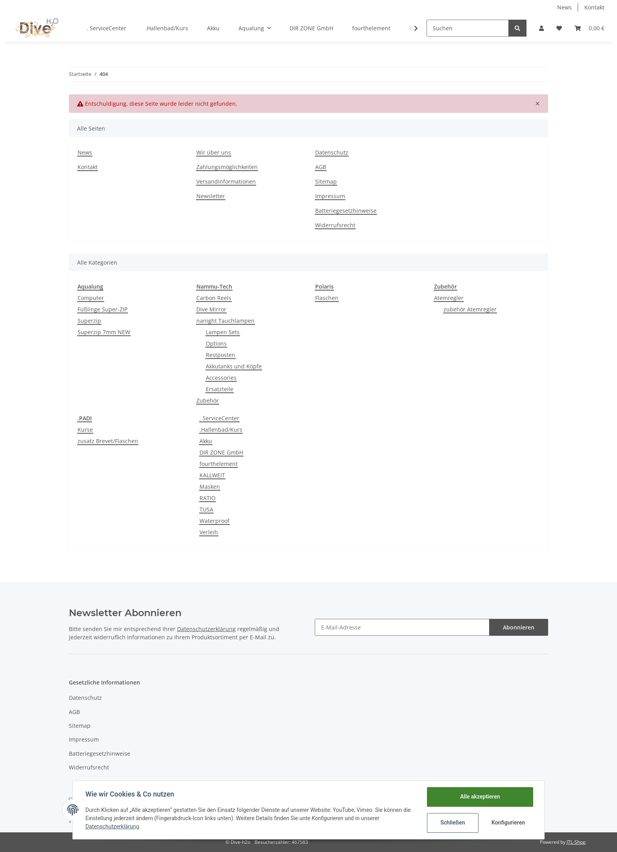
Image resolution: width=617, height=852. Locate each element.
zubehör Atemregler (470, 309)
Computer (91, 298)
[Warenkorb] (589, 28)
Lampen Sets (223, 332)
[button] (541, 28)
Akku (206, 441)
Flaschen (326, 298)
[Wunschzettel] (559, 28)
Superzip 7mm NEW (104, 332)
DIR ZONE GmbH (221, 452)
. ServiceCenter (219, 418)
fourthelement (219, 463)
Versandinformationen (226, 181)
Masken (210, 486)
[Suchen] (468, 28)
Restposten (220, 355)
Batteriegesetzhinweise (346, 210)
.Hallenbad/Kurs (221, 429)
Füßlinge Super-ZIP (102, 309)
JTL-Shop (576, 842)
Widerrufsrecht (335, 225)
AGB (320, 167)
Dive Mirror (211, 309)
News (564, 7)
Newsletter (210, 196)
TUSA (206, 509)
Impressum (330, 196)
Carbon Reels (213, 298)
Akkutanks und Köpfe (234, 366)
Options (216, 343)
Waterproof (214, 520)
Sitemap (326, 181)
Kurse (85, 429)
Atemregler (449, 298)
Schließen (452, 822)
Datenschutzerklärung (112, 826)
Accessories (221, 377)
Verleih (209, 532)
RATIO (208, 498)
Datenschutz (331, 152)
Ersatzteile (219, 389)
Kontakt (594, 7)
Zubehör (207, 400)
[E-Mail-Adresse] (402, 627)
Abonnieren (518, 627)
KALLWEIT (212, 475)
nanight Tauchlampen (225, 320)
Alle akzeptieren (480, 796)
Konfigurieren (508, 822)
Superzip (89, 320)
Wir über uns (213, 152)
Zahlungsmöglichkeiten (227, 167)
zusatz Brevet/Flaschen (108, 441)
